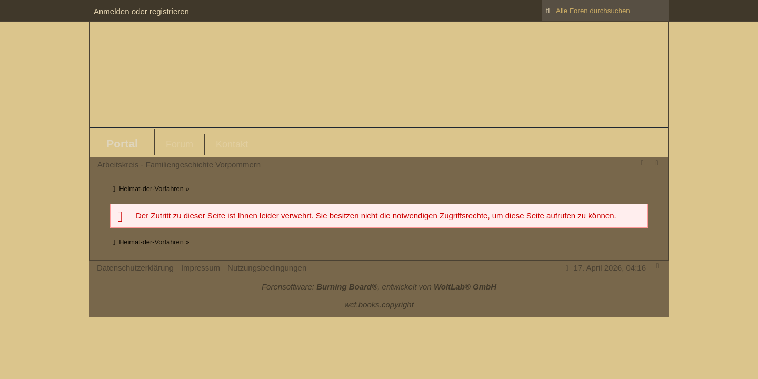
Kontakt (232, 144)
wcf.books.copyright (379, 304)
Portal (122, 143)
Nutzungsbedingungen (266, 267)
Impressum (200, 267)
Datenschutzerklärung (135, 267)
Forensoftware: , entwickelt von (379, 286)
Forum (179, 144)
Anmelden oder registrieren (141, 11)
